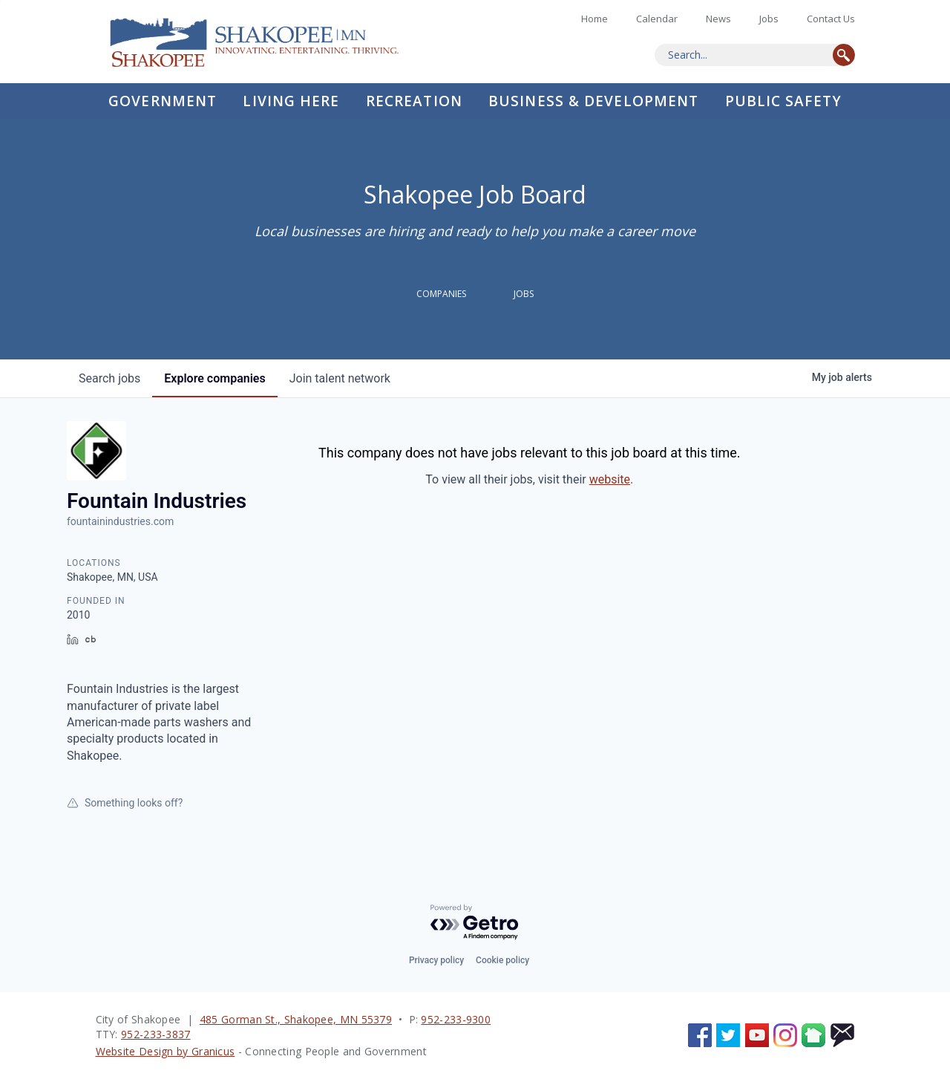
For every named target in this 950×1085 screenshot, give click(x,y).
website (609, 479)
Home (266, 41)
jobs (109, 378)
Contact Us (831, 18)
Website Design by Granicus (165, 1051)
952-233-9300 (456, 1019)
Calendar (657, 18)
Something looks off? (125, 803)
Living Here (291, 101)
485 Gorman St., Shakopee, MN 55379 (296, 1019)
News (718, 18)
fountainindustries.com (120, 521)
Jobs (769, 18)
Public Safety (783, 101)
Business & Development (593, 101)
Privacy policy (436, 960)
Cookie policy (502, 960)
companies (214, 378)
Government (162, 101)
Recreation (414, 101)
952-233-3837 (156, 1034)
